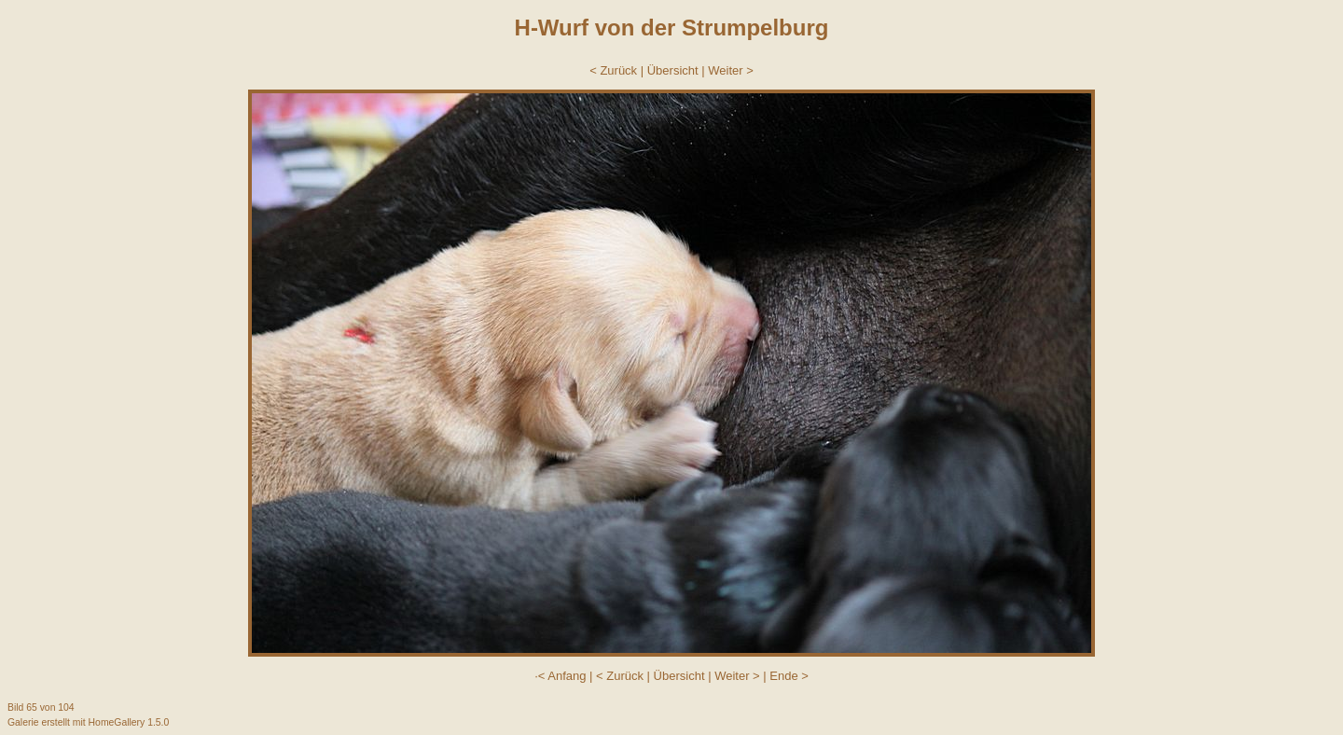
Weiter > (731, 70)
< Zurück (613, 70)
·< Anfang (560, 676)
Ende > (789, 676)
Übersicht (673, 70)
